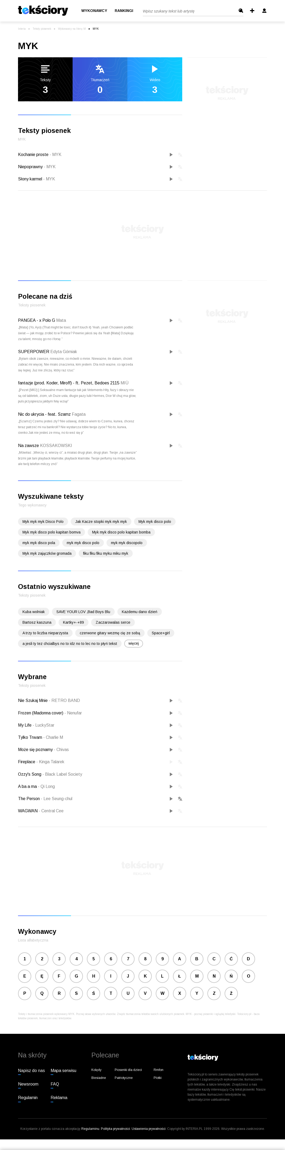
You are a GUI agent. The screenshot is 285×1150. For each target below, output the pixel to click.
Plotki (158, 1078)
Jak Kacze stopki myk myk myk (101, 521)
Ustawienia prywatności (149, 1129)
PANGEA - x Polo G (36, 320)
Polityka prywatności (115, 1129)
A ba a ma (28, 786)
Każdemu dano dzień (139, 612)
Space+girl (161, 633)
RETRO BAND (64, 700)
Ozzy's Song (30, 774)
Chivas (61, 749)
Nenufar (73, 713)
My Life (25, 725)
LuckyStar (43, 725)
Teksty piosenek (42, 28)
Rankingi (124, 11)
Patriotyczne (124, 1078)
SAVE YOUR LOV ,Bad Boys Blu (83, 612)
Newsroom (28, 1084)
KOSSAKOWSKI (56, 445)
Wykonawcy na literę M (72, 28)
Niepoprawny (37, 166)
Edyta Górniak (63, 351)
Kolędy (96, 1070)
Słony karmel (36, 179)
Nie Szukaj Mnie (33, 700)
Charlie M (53, 737)
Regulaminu (90, 1129)
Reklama (59, 1097)
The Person (29, 798)
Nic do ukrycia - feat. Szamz (44, 414)
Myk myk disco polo (155, 521)
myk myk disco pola (39, 543)
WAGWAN (28, 811)
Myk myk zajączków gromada (47, 553)
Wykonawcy (94, 11)
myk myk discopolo (126, 543)
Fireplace (27, 762)
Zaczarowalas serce (113, 622)
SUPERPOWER (33, 351)
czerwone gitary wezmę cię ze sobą (110, 633)
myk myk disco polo (83, 543)
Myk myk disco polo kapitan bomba (121, 532)
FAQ (55, 1084)
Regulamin (28, 1097)
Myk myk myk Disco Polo (43, 521)
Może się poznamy (36, 749)
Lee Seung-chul (56, 798)
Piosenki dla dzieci (128, 1070)
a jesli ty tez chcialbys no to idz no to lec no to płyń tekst (70, 643)
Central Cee (51, 811)
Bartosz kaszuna (37, 622)
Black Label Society (62, 774)
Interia (22, 28)
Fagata (79, 414)
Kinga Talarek (50, 762)
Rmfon (158, 1070)
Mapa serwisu (63, 1070)
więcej (133, 643)
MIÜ (124, 383)
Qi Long (46, 786)
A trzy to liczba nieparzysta (45, 633)
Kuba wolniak (34, 612)
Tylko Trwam (30, 737)
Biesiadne (98, 1078)
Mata (61, 320)
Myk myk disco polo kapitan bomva (52, 532)
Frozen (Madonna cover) (41, 713)
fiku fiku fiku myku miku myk (105, 553)
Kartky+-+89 (73, 622)
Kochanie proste (39, 154)
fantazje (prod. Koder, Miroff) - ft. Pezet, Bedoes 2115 (68, 383)
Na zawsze (28, 445)
